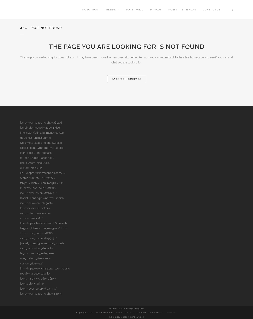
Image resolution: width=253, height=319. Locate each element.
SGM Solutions (169, 312)
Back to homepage (126, 79)
